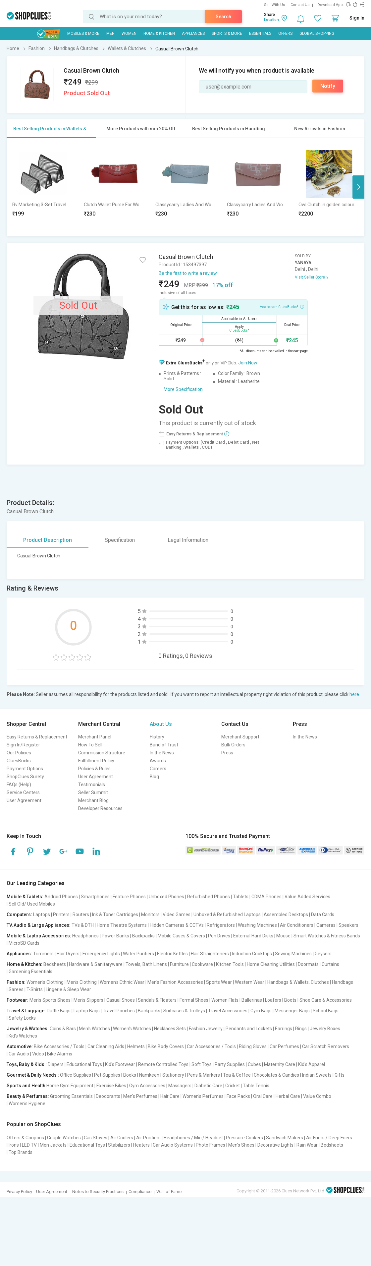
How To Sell (90, 744)
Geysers (323, 953)
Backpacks (143, 935)
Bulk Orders (233, 744)
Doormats (308, 964)
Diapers (56, 1064)
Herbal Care (288, 1096)
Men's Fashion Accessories (175, 982)
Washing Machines (257, 925)
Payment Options (25, 768)
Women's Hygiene (27, 1103)
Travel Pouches (119, 1010)
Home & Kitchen (159, 33)
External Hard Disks (253, 935)
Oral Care (263, 1096)
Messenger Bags (292, 1010)
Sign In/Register (23, 744)
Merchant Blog (93, 800)
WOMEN (129, 33)
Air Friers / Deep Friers (329, 1137)
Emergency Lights (101, 953)
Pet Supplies (107, 1075)
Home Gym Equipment (69, 1085)
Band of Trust (164, 744)
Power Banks (115, 935)
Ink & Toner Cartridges (115, 914)
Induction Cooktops (252, 953)
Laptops (41, 914)
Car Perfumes (284, 1046)
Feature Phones (129, 896)
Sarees (16, 989)
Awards (158, 760)
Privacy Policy (19, 1191)
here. (354, 694)
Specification (120, 540)
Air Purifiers (148, 1137)
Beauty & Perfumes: (28, 1096)
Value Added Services (307, 896)
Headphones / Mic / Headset (193, 1137)
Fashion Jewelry (206, 1028)
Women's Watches (132, 1028)
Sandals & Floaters (157, 1000)
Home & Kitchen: (24, 964)
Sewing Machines (293, 953)
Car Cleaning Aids (105, 1046)
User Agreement (24, 800)
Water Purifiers (138, 953)
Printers (61, 914)
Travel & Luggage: (26, 1010)
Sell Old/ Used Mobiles (32, 904)
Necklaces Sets (170, 1028)
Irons (14, 1145)
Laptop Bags (87, 1010)
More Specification (183, 389)
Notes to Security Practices (98, 1191)
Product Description (47, 540)
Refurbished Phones (208, 896)
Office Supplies (75, 1075)
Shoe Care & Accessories (325, 1000)
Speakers (348, 925)
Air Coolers (121, 1137)
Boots (290, 1000)
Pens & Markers (203, 1075)
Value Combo (317, 1096)
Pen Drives (219, 935)
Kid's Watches (23, 1036)
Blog (154, 776)
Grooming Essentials (71, 1096)
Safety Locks (22, 1018)
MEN (110, 33)
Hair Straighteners (210, 953)
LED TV (29, 1145)
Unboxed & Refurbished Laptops (227, 914)
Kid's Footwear (120, 1064)
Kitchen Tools (230, 964)
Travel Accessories (227, 1010)
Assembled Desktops (286, 914)
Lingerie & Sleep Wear (68, 989)
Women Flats (224, 1000)
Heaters (141, 1145)
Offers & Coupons (25, 1137)
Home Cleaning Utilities (271, 964)
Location (271, 20)
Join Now (247, 362)
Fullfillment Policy (96, 760)
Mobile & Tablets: (25, 896)
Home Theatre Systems (122, 925)
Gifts (339, 1075)
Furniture (179, 964)
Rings (301, 1028)
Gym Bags (261, 1010)
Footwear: (17, 1000)
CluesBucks (19, 760)
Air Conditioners (296, 925)
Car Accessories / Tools (211, 1046)
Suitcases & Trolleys (184, 1010)
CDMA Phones (266, 896)
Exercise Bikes (111, 1085)
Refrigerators (221, 925)
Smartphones (95, 896)
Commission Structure (101, 752)
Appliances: (19, 953)
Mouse (283, 935)
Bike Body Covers (166, 1046)
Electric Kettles (172, 953)
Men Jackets (53, 1145)
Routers (81, 914)
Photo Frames (210, 1145)
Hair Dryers (68, 953)
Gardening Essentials (30, 971)
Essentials (260, 33)
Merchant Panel (94, 736)
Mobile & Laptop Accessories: (39, 935)
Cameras (326, 925)
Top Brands (20, 1152)
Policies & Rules (94, 768)
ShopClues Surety (25, 776)
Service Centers (23, 792)
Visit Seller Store (310, 277)
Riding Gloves (253, 1046)
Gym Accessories (147, 1085)
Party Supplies (230, 1064)
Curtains (330, 964)
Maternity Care (279, 1064)
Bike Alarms (59, 1053)
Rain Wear (307, 1145)
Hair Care (170, 1096)
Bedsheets (54, 964)
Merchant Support (240, 736)
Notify (327, 86)
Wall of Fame (169, 1191)
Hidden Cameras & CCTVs (177, 925)
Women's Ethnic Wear (122, 982)
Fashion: (16, 982)
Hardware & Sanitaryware (96, 964)
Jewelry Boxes (325, 1028)
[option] (43, 187)
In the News (162, 752)
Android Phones (61, 896)
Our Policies (19, 752)
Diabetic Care (208, 1085)
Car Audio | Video (26, 1053)
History (157, 736)
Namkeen (149, 1075)
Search (223, 16)
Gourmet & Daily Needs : (33, 1075)
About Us (161, 724)
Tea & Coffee (237, 1075)
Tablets (240, 896)
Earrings (283, 1028)
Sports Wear (219, 982)
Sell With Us (274, 5)
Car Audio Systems (173, 1145)
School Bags (326, 1010)
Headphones (85, 935)
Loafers (273, 1000)
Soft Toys (201, 1064)
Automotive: (20, 1046)
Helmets (136, 1046)
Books (129, 1075)
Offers (285, 33)
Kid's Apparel (311, 1064)
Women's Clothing (45, 982)
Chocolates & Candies (276, 1075)
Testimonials (91, 784)
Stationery (173, 1075)
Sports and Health (26, 1085)
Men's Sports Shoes (50, 1000)
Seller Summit (93, 792)
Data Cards (322, 914)
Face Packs (238, 1096)
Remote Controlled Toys (163, 1064)
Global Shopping (316, 33)
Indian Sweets (317, 1075)
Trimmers (43, 953)
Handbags (342, 982)
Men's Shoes (241, 1145)
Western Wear (249, 982)
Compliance (140, 1191)
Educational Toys (84, 1064)
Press (227, 752)
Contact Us (300, 5)
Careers (158, 768)
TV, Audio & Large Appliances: (39, 925)
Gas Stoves (95, 1137)
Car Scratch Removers (325, 1046)
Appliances (193, 33)
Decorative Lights (275, 1145)
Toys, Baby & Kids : (27, 1064)
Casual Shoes (120, 1000)
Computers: (19, 914)
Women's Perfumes (203, 1096)
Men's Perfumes (140, 1096)
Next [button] (358, 187)
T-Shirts (34, 989)
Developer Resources (100, 808)
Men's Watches (94, 1028)
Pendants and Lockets (249, 1028)
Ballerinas (251, 1000)
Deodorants (108, 1096)
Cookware (202, 964)
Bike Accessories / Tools (59, 1046)
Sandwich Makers (284, 1137)
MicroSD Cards (24, 943)
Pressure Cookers (244, 1137)
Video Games (176, 914)
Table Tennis (256, 1085)
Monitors (150, 914)
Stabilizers (119, 1145)
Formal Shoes (194, 1000)
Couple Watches (64, 1137)
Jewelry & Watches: (28, 1028)
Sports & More (227, 33)
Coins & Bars (63, 1028)
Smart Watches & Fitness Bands (326, 935)
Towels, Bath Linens (146, 964)
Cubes (254, 1064)
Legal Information (188, 540)
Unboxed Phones (166, 896)
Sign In (356, 18)
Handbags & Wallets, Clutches (298, 982)
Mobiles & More (83, 33)
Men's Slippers (88, 1000)
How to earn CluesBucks (282, 306)
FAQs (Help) (19, 784)
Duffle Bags (59, 1010)
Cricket (232, 1085)
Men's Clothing (82, 982)
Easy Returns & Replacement (37, 736)
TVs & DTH (83, 925)
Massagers (179, 1085)
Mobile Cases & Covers (181, 935)
